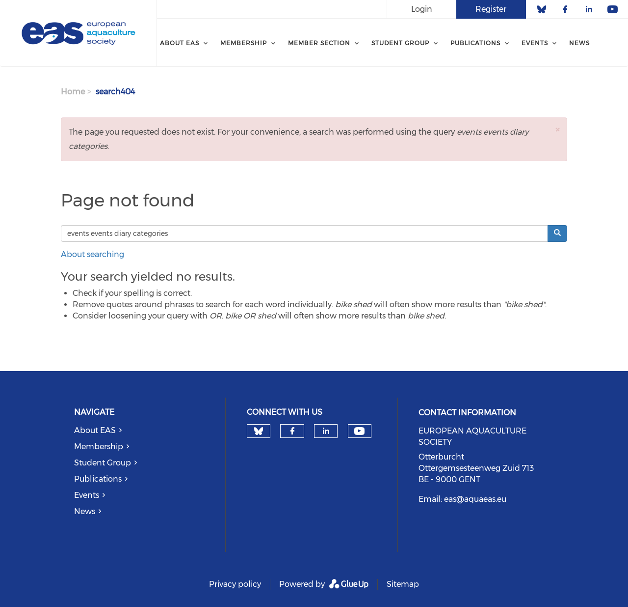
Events (86, 495)
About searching (92, 254)
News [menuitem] (579, 43)
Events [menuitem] (535, 43)
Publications (98, 479)
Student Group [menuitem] (400, 43)
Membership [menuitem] (243, 43)
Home (73, 91)
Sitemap (403, 584)
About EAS (95, 430)
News (84, 511)
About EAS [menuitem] (179, 43)
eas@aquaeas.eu (475, 499)
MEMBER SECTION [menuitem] (319, 43)
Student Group (102, 462)
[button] (557, 129)
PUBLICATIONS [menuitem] (475, 43)
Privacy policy (235, 584)
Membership (98, 446)
